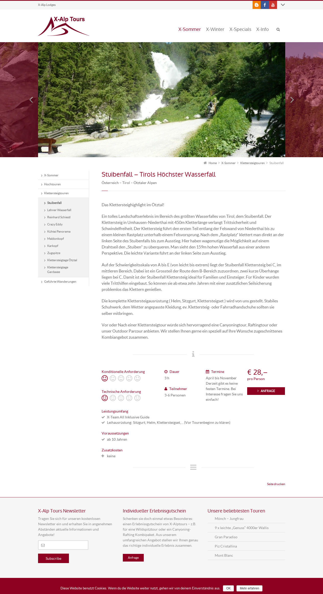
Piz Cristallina (226, 546)
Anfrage (133, 557)
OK (228, 588)
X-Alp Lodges (47, 5)
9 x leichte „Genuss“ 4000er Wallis (242, 528)
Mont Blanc (224, 555)
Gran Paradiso (226, 537)
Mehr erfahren (249, 588)
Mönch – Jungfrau (229, 518)
